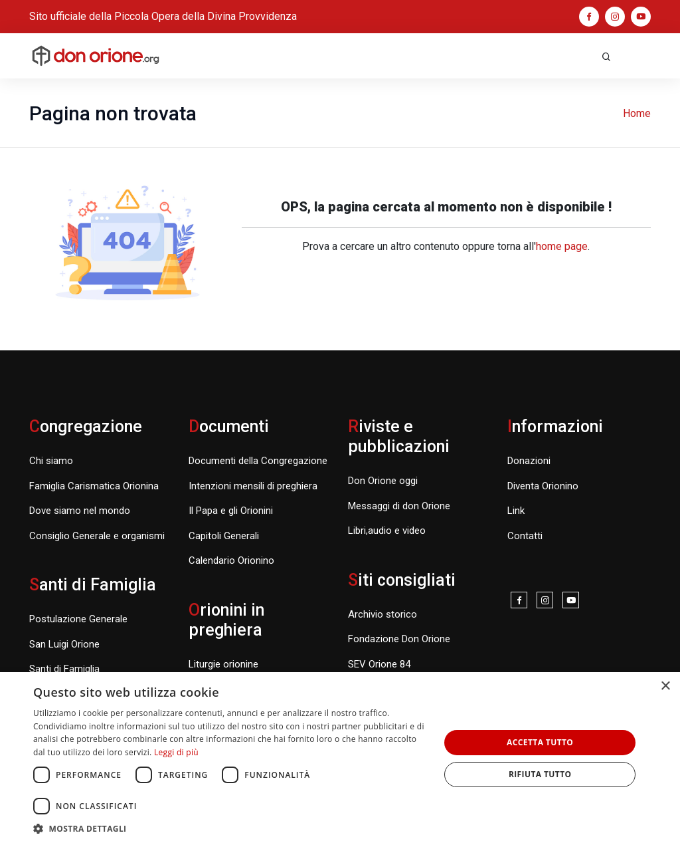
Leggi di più (176, 752)
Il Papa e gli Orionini (231, 511)
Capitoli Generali (224, 536)
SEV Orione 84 (379, 664)
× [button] (665, 686)
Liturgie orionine (223, 664)
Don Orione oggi (383, 481)
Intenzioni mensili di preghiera (253, 486)
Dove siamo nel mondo (79, 511)
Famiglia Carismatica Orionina (94, 486)
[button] (230, 828)
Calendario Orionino (231, 560)
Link (516, 511)
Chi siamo (51, 461)
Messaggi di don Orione (399, 506)
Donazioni (529, 461)
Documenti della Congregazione (258, 461)
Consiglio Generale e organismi (97, 536)
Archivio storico (382, 614)
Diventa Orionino (542, 486)
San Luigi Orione (64, 644)
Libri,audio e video (387, 531)
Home (637, 113)
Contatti (525, 536)
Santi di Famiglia (64, 669)
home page (562, 246)
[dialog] (340, 758)
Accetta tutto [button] (540, 742)
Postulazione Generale (78, 619)
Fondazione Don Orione (399, 639)
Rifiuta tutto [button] (540, 774)
